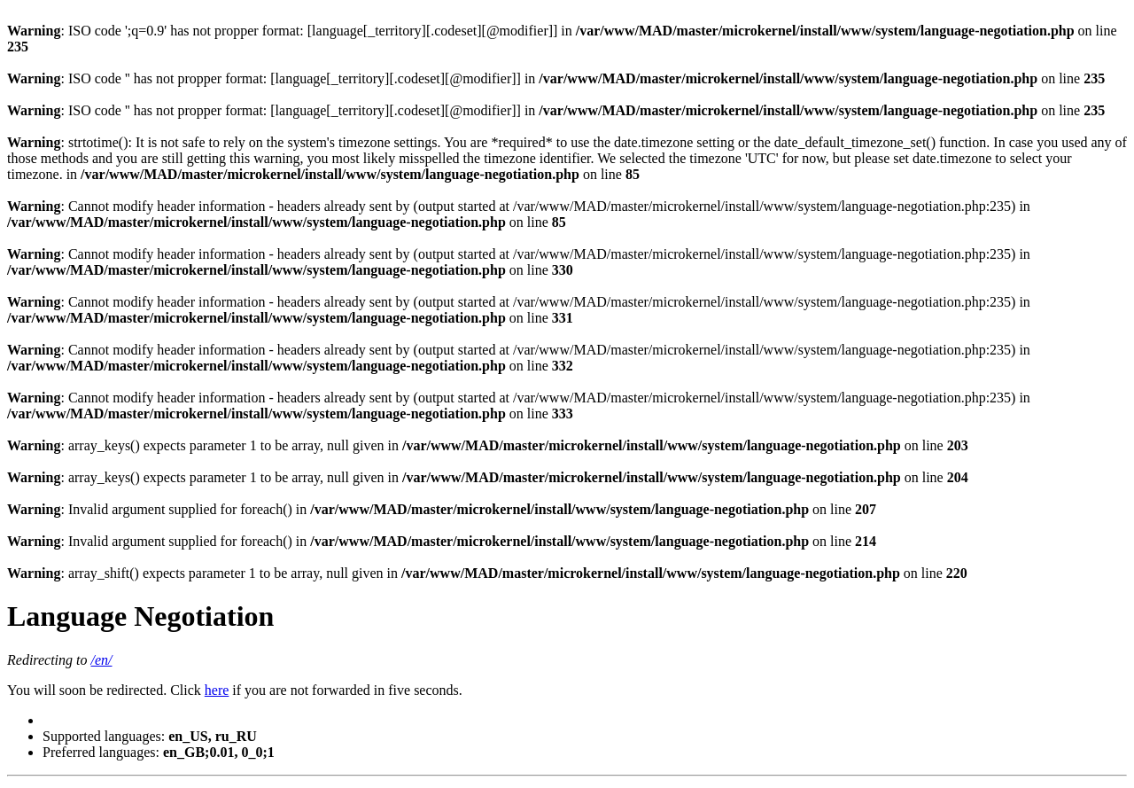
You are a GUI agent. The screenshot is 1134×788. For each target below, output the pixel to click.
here (217, 690)
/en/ (102, 659)
